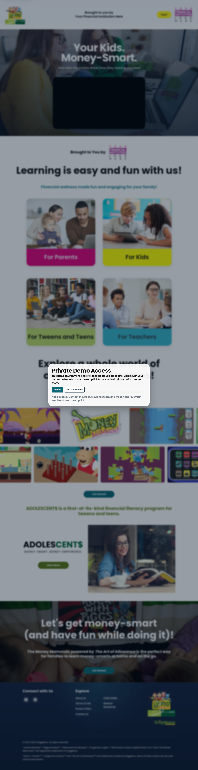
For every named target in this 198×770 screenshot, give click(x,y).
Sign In (57, 390)
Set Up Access (75, 390)
